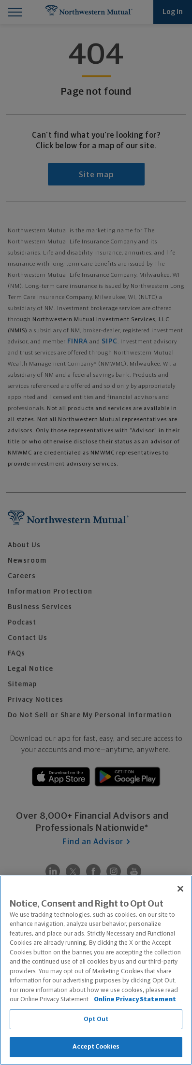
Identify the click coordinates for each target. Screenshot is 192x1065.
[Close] (180, 888)
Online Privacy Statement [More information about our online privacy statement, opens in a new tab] (135, 999)
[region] (96, 970)
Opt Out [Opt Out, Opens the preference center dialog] (96, 1019)
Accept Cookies (96, 1047)
